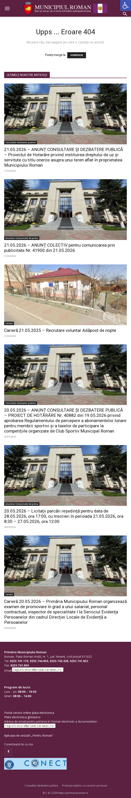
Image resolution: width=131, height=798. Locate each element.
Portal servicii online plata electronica (29, 713)
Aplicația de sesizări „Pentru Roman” (28, 735)
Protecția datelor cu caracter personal (84, 785)
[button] (125, 5)
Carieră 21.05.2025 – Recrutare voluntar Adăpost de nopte (60, 330)
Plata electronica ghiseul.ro (22, 717)
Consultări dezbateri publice (20, 142)
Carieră (9, 323)
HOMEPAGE (76, 55)
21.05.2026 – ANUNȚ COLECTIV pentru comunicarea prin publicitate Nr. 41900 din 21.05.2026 (59, 248)
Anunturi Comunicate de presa (21, 238)
